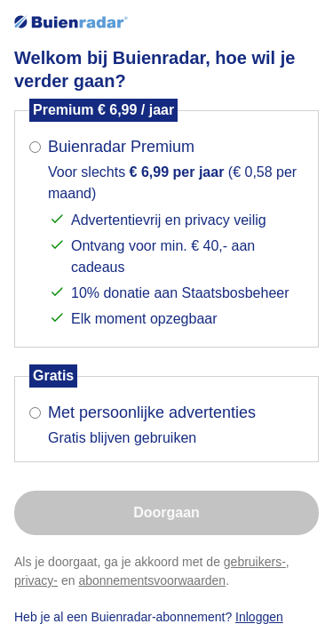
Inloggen (259, 617)
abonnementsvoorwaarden (152, 580)
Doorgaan (166, 512)
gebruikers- (255, 562)
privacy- (36, 580)
